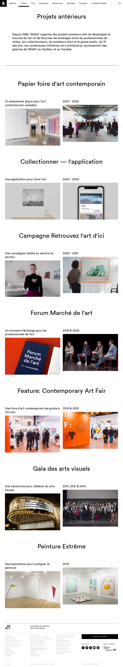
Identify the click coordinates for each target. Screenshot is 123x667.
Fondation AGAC (99, 3)
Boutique (71, 3)
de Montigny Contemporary (13, 644)
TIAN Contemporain (62, 646)
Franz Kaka (8, 656)
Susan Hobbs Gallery (62, 642)
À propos (83, 3)
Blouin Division (9, 637)
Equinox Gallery (10, 652)
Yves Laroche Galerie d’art (64, 652)
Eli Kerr (7, 648)
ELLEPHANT (9, 650)
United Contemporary (62, 648)
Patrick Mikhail (35, 656)
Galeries (12, 3)
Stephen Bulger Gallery (63, 641)
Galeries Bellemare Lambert (39, 648)
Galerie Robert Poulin (37, 642)
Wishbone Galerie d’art (63, 650)
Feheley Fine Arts (10, 654)
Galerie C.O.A (35, 635)
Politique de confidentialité (90, 664)
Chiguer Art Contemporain (13, 641)
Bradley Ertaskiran (10, 639)
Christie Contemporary (12, 642)
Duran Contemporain (11, 646)
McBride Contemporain (38, 650)
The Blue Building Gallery (64, 644)
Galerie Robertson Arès (38, 644)
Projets (24, 3)
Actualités (43, 3)
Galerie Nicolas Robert (38, 641)
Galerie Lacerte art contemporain (41, 639)
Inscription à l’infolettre (100, 637)
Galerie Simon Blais (37, 646)
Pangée (33, 652)
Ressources (57, 3)
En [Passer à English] (120, 3)
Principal (51, 664)
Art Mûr (7, 635)
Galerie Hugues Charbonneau (40, 637)
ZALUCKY (59, 654)
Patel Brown (34, 654)
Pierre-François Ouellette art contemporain (65, 638)
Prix (33, 3)
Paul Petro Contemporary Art (65, 635)
